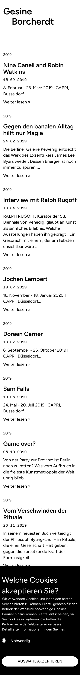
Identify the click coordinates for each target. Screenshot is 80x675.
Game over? (19, 443)
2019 (7, 54)
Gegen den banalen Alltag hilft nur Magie (38, 129)
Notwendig (20, 641)
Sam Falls (16, 388)
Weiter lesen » (16, 101)
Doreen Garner (23, 333)
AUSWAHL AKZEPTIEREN (40, 661)
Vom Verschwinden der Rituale (35, 514)
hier (61, 629)
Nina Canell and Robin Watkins (33, 68)
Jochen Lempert (25, 279)
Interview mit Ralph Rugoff (40, 199)
